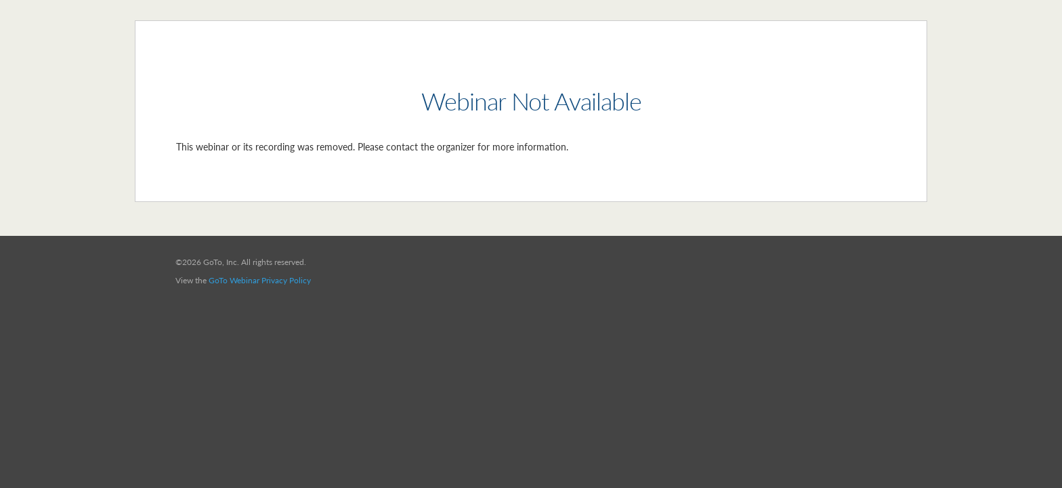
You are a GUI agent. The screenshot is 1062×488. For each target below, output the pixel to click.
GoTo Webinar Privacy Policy (260, 280)
